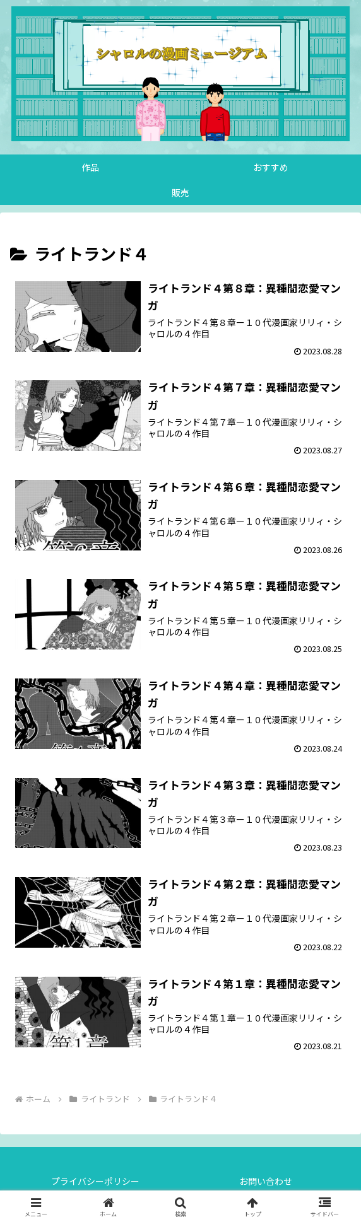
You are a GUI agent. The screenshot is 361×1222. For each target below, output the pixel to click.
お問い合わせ (265, 1181)
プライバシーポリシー (95, 1181)
